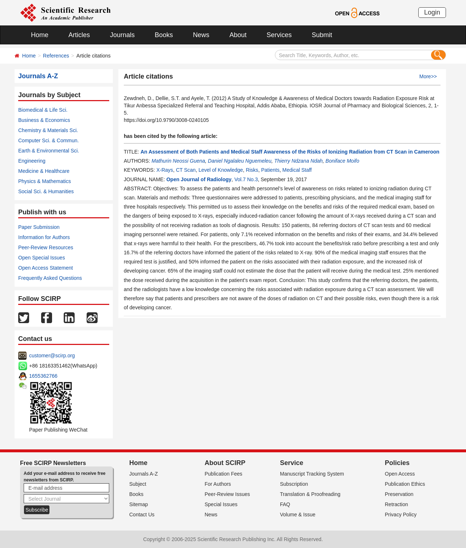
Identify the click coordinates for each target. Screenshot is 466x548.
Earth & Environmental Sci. (48, 151)
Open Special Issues (41, 258)
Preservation (399, 494)
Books (164, 35)
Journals (122, 35)
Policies (397, 462)
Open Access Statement (45, 268)
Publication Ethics (405, 484)
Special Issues (221, 504)
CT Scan (186, 170)
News (201, 35)
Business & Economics (44, 120)
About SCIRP (225, 462)
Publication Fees (223, 474)
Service (291, 462)
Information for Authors (44, 237)
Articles (79, 35)
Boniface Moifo (342, 161)
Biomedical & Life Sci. (42, 110)
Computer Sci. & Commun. (48, 140)
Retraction (396, 504)
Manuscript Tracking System (312, 474)
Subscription (294, 484)
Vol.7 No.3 (246, 179)
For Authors (218, 484)
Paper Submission (39, 227)
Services (279, 35)
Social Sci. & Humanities (46, 191)
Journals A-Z (143, 474)
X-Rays (164, 170)
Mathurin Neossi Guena (178, 161)
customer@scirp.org (52, 355)
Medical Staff (297, 170)
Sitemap (138, 504)
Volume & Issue (297, 514)
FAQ (285, 504)
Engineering (32, 161)
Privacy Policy (400, 514)
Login (432, 12)
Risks (252, 170)
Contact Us (141, 514)
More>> (428, 76)
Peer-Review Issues (227, 494)
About (237, 35)
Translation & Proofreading (310, 494)
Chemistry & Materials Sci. (48, 130)
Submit (322, 35)
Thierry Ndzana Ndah (298, 161)
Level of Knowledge (220, 170)
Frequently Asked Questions (50, 278)
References (56, 56)
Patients (270, 170)
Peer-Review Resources (45, 247)
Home (39, 35)
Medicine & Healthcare (44, 171)
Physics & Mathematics (44, 181)
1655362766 (43, 376)
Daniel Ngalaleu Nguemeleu (239, 161)
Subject (137, 484)
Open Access (400, 474)
